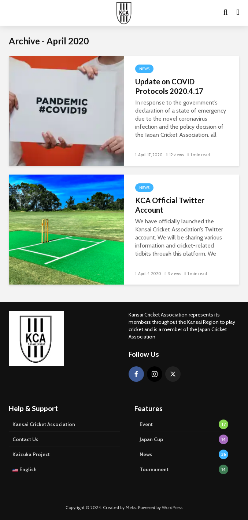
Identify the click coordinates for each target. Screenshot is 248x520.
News (144, 68)
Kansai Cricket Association (43, 424)
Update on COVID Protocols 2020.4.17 (169, 86)
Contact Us (25, 439)
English (24, 469)
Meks (131, 507)
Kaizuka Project (31, 454)
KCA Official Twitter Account (169, 205)
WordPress (172, 507)
